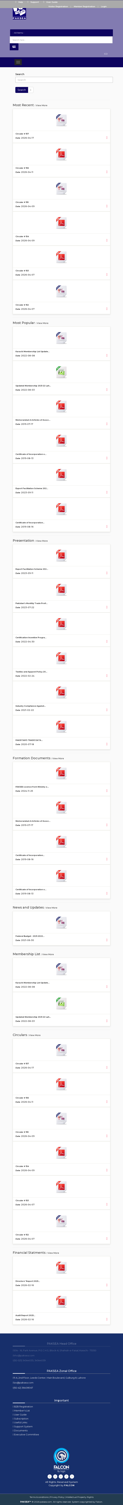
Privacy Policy (57, 1497)
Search (19, 74)
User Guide (49, 2)
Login (104, 6)
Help (18, 2)
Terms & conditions (39, 1497)
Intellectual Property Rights (80, 1497)
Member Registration (84, 6)
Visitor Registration (58, 6)
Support (32, 2)
